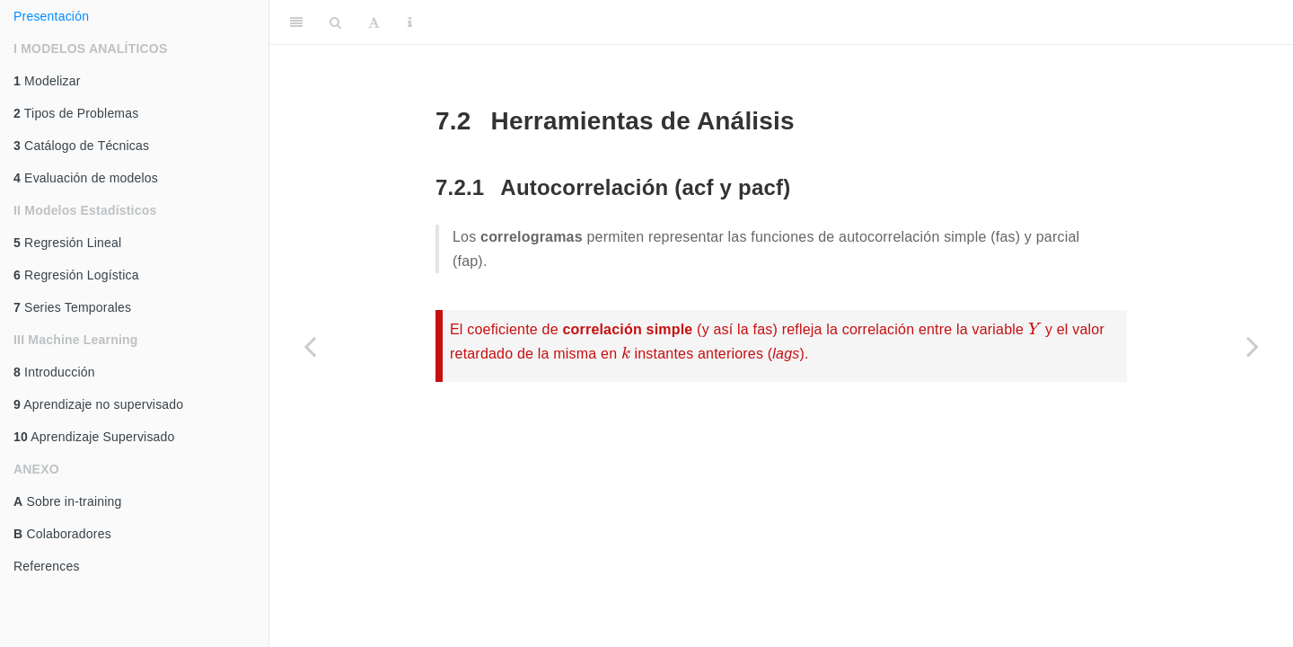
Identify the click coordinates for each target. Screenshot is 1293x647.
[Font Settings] (374, 22)
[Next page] (1252, 346)
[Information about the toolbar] (410, 22)
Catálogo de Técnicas (81, 145)
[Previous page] (309, 346)
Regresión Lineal (67, 242)
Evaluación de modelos (85, 178)
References (46, 566)
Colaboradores (62, 534)
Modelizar (47, 81)
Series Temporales (72, 307)
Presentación (51, 16)
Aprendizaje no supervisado (98, 404)
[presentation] (1034, 328)
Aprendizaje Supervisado (94, 437)
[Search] (335, 22)
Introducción (54, 372)
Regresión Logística (76, 275)
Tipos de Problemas (75, 113)
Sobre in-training (67, 501)
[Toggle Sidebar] (296, 22)
